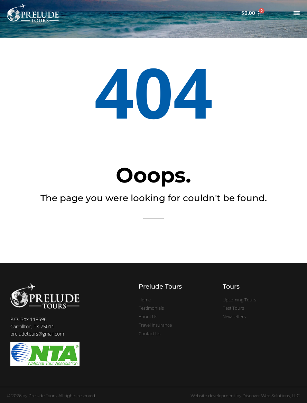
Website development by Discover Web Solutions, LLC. (245, 395)
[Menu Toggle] (296, 12)
